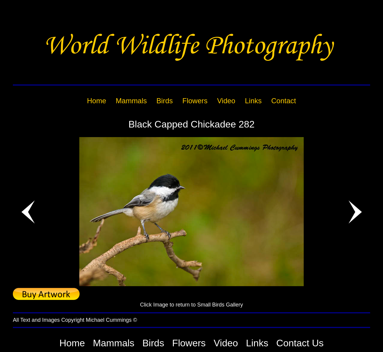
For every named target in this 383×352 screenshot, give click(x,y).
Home (72, 343)
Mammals (113, 343)
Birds (153, 343)
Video (226, 343)
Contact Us (299, 343)
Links (257, 343)
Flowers (189, 343)
